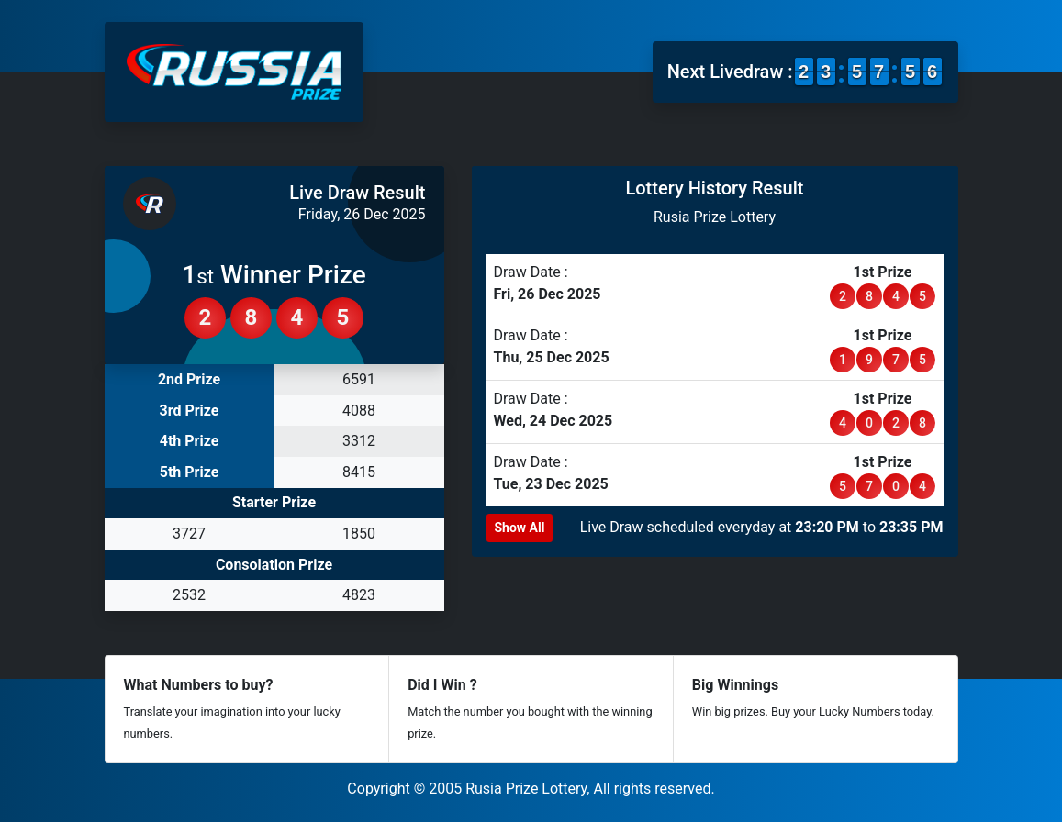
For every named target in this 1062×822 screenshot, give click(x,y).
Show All (520, 527)
